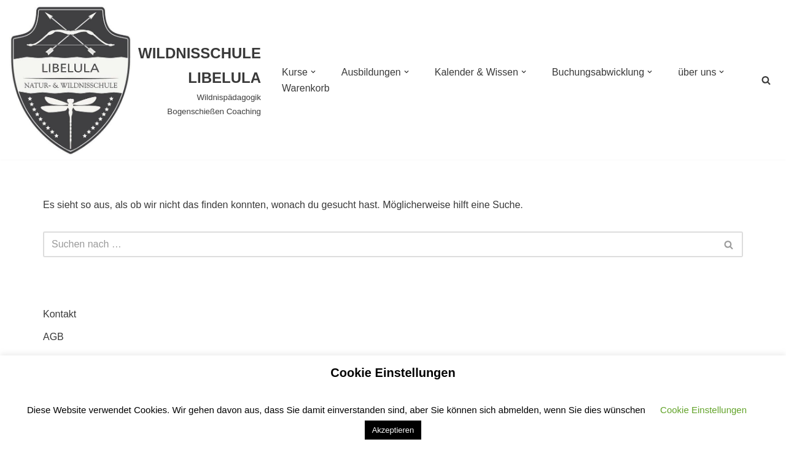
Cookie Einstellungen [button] (703, 410)
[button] (313, 71)
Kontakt (59, 314)
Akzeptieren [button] (393, 430)
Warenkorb (306, 88)
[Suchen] (766, 80)
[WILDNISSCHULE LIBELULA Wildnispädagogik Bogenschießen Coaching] (135, 80)
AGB (53, 337)
